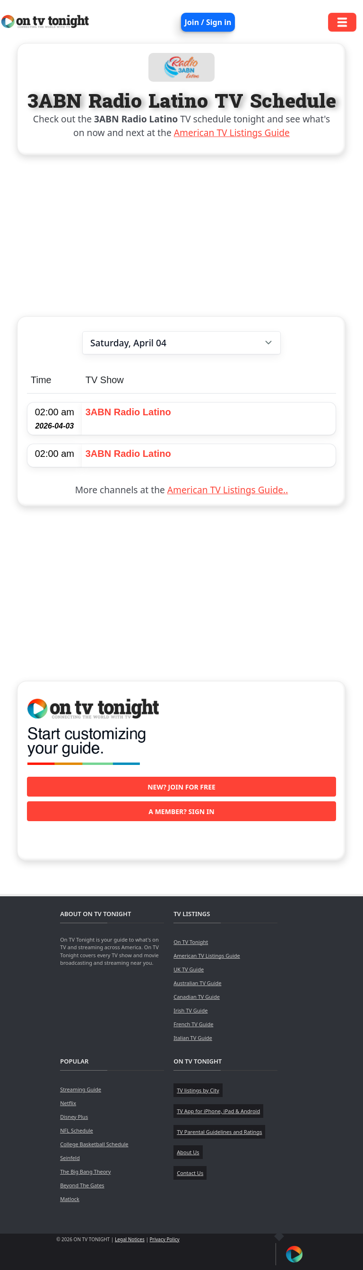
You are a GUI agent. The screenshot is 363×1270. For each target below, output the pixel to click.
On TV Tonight (190, 941)
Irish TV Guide (190, 1010)
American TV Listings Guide (232, 132)
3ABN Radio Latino (128, 412)
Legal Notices (130, 1239)
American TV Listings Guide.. (227, 489)
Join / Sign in (208, 22)
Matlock (69, 1198)
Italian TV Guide (192, 1037)
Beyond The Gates (82, 1185)
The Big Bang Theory (85, 1171)
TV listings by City (198, 1090)
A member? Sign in (181, 811)
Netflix (68, 1103)
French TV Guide (193, 1024)
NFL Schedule (76, 1130)
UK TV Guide (188, 969)
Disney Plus (74, 1116)
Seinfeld (69, 1157)
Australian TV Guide (197, 983)
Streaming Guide (80, 1089)
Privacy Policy (165, 1239)
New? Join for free (181, 786)
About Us (188, 1152)
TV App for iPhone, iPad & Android (218, 1111)
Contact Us (190, 1172)
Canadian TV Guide (196, 996)
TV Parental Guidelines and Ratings (219, 1131)
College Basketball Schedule (94, 1144)
